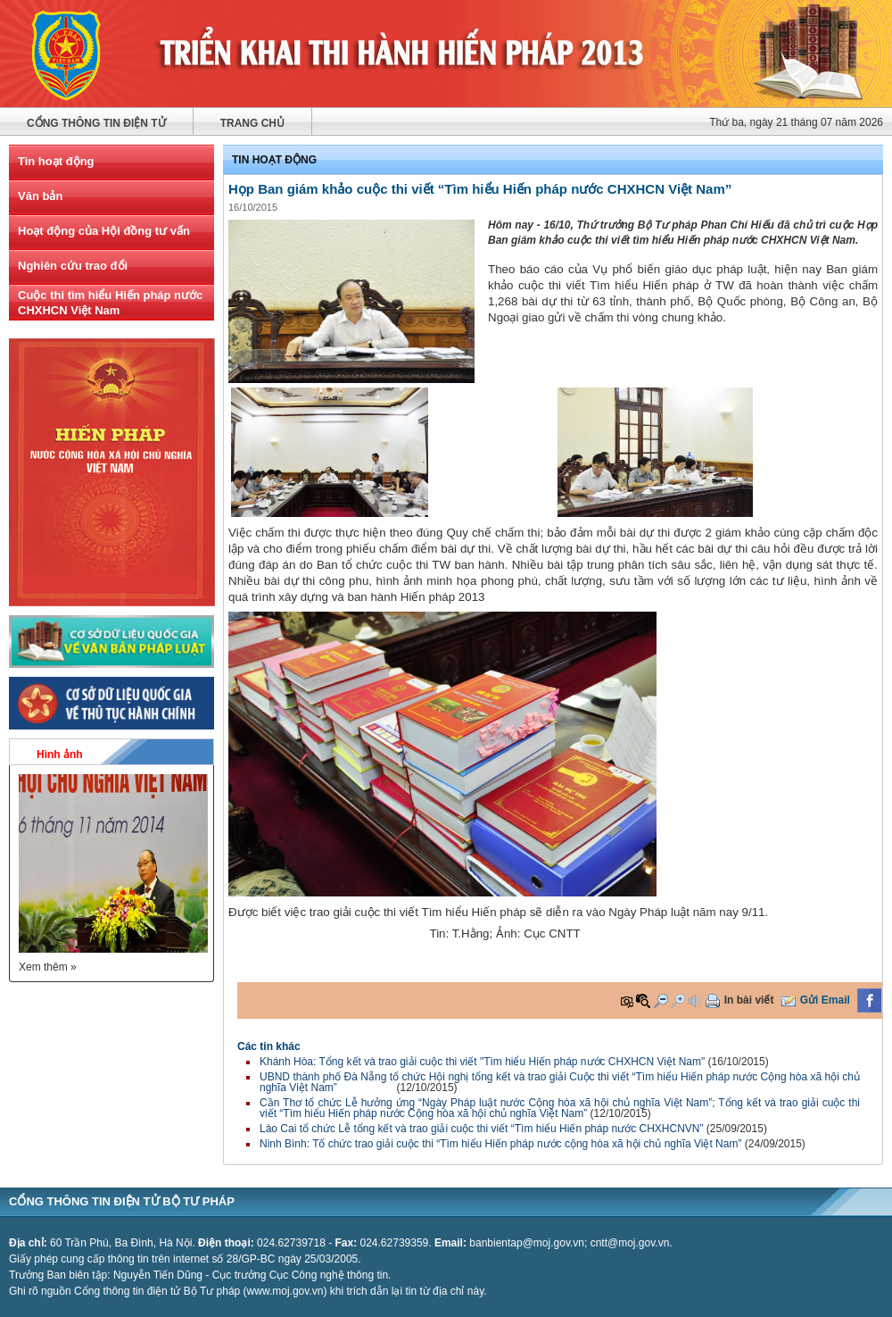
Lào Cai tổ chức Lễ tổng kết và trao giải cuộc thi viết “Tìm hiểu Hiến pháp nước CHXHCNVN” (483, 1128)
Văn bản (40, 196)
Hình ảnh (60, 754)
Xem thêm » (48, 967)
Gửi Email (825, 1000)
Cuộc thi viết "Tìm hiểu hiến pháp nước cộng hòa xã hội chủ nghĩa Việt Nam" (446, 53)
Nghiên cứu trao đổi (73, 265)
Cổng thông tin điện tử (96, 123)
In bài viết (749, 1000)
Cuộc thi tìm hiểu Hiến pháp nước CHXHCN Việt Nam (110, 302)
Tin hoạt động (56, 161)
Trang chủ (252, 123)
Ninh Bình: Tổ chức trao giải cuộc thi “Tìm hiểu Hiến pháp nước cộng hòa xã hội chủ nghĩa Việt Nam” (500, 1144)
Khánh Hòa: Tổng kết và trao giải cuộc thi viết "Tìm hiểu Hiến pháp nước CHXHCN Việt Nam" (482, 1061)
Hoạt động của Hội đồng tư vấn (104, 231)
